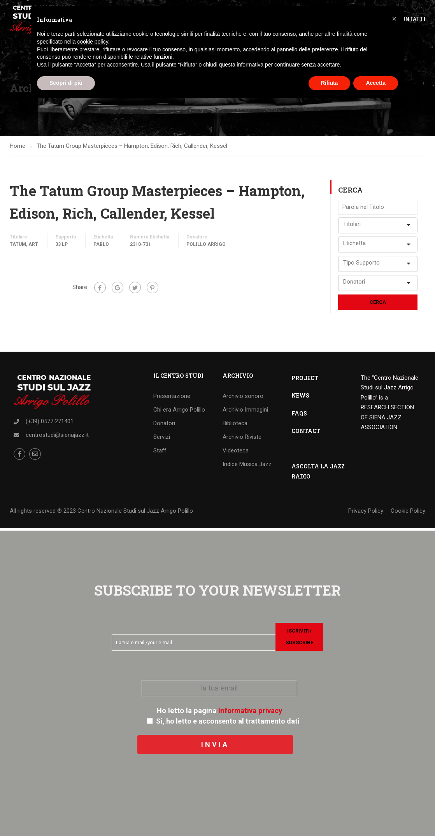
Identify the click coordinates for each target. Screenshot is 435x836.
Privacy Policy (365, 512)
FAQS (299, 415)
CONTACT (305, 432)
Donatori (164, 425)
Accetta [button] (376, 83)
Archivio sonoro (243, 397)
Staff (160, 452)
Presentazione (171, 397)
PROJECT (304, 380)
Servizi (161, 438)
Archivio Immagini (245, 411)
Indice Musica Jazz (247, 466)
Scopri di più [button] (65, 83)
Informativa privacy (250, 710)
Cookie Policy (408, 512)
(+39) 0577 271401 (50, 423)
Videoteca (236, 452)
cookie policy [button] (92, 42)
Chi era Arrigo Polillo (179, 411)
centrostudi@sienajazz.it (57, 436)
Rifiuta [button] (329, 83)
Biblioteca (235, 425)
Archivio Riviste (242, 438)
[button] (394, 18)
